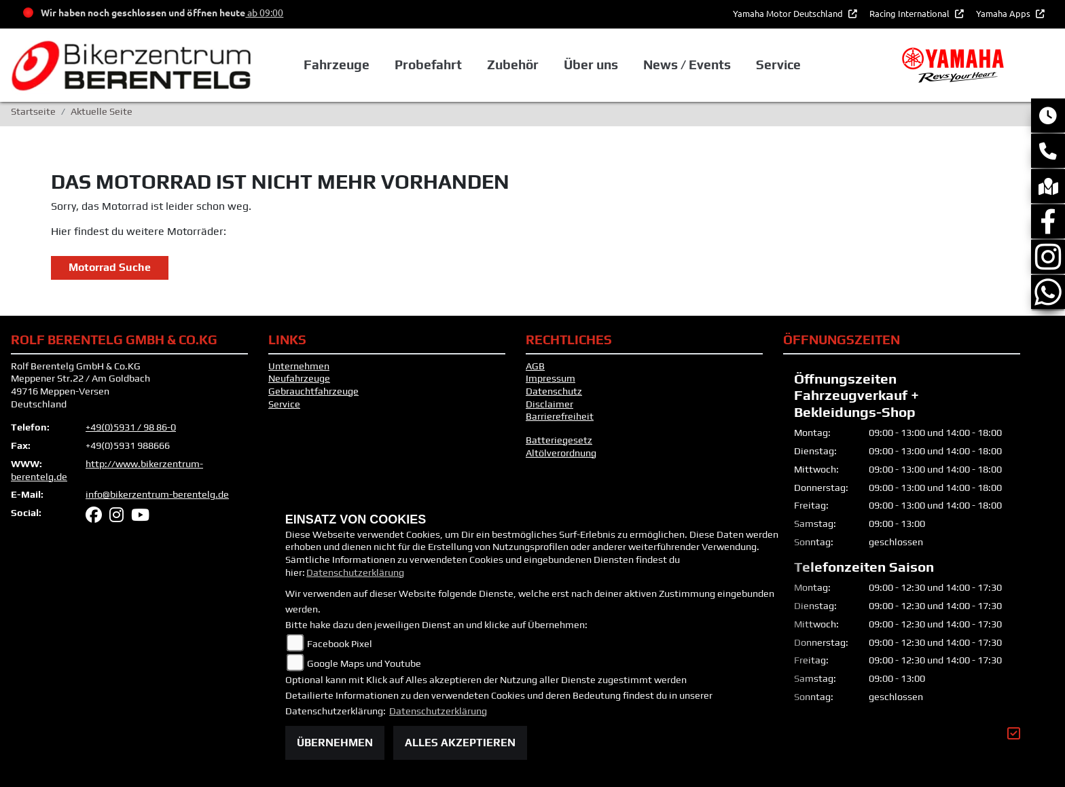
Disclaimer (549, 404)
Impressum (550, 378)
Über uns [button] (591, 64)
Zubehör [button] (513, 64)
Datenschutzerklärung (355, 572)
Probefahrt (428, 64)
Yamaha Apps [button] (1004, 13)
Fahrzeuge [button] (336, 64)
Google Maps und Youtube (364, 663)
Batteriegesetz (559, 440)
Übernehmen (335, 742)
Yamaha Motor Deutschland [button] (789, 13)
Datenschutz (554, 391)
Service (284, 404)
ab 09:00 (264, 12)
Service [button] (778, 64)
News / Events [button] (687, 64)
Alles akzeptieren (460, 742)
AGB (535, 366)
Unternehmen (298, 366)
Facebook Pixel (339, 643)
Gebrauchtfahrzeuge (313, 391)
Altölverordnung (561, 452)
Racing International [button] (910, 13)
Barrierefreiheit (560, 416)
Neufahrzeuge (299, 378)
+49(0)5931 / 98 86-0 (131, 427)
